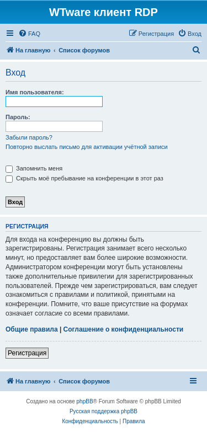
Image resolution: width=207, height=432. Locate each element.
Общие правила (32, 329)
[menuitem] (29, 33)
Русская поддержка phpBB (103, 411)
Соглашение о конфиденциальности (123, 329)
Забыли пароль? (29, 137)
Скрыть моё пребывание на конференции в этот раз (84, 178)
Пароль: (18, 117)
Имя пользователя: (35, 92)
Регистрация (27, 353)
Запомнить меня (34, 168)
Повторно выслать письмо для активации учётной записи (87, 146)
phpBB (85, 401)
